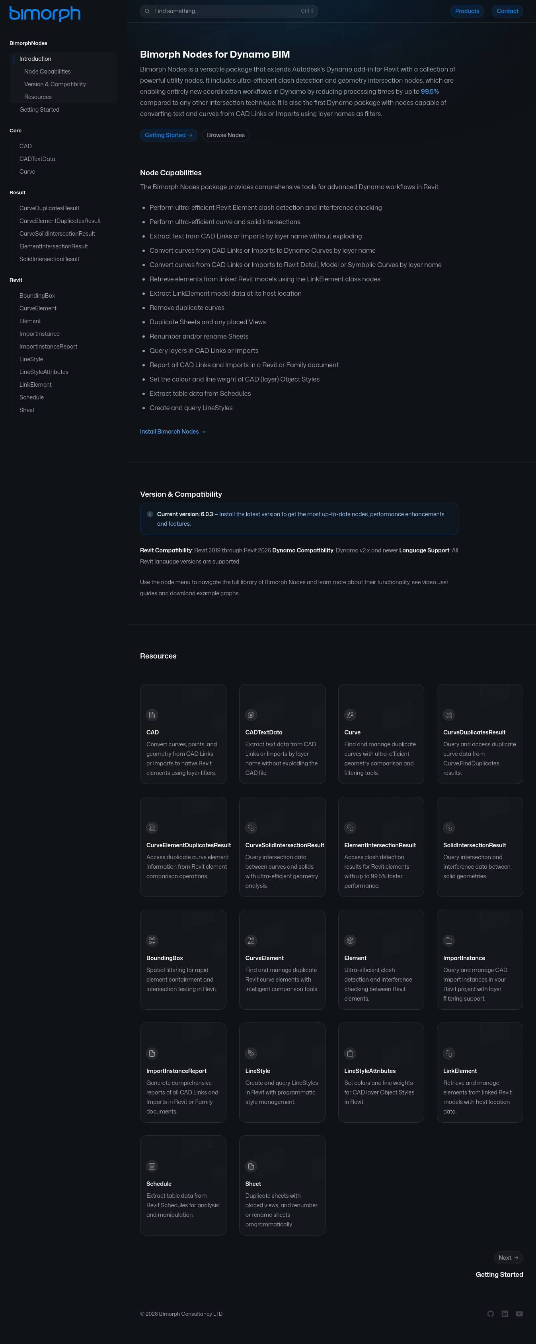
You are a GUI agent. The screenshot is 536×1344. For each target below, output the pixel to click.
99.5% (430, 91)
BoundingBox (164, 958)
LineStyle (258, 1071)
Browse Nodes (226, 135)
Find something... (228, 11)
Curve (353, 732)
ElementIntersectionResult (380, 845)
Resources (158, 656)
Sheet (253, 1183)
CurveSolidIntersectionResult (285, 845)
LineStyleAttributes (370, 1071)
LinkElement (460, 1071)
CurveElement (265, 958)
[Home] (45, 14)
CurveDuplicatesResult (474, 732)
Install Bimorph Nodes (173, 432)
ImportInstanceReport (176, 1071)
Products (467, 11)
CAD (152, 732)
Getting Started (169, 135)
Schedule (159, 1183)
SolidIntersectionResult (474, 845)
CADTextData (264, 732)
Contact (507, 11)
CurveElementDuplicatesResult (188, 845)
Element (356, 958)
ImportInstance (464, 958)
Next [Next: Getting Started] (509, 1258)
